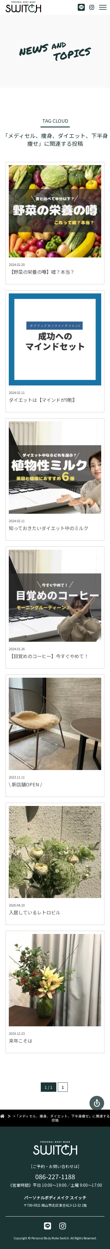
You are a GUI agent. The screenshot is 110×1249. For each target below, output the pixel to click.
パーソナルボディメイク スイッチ (55, 1197)
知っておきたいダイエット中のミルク (48, 528)
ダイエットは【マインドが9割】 (43, 399)
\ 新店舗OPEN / (25, 784)
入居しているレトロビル (34, 912)
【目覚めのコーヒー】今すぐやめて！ (49, 656)
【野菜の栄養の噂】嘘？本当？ (42, 271)
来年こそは (20, 1040)
